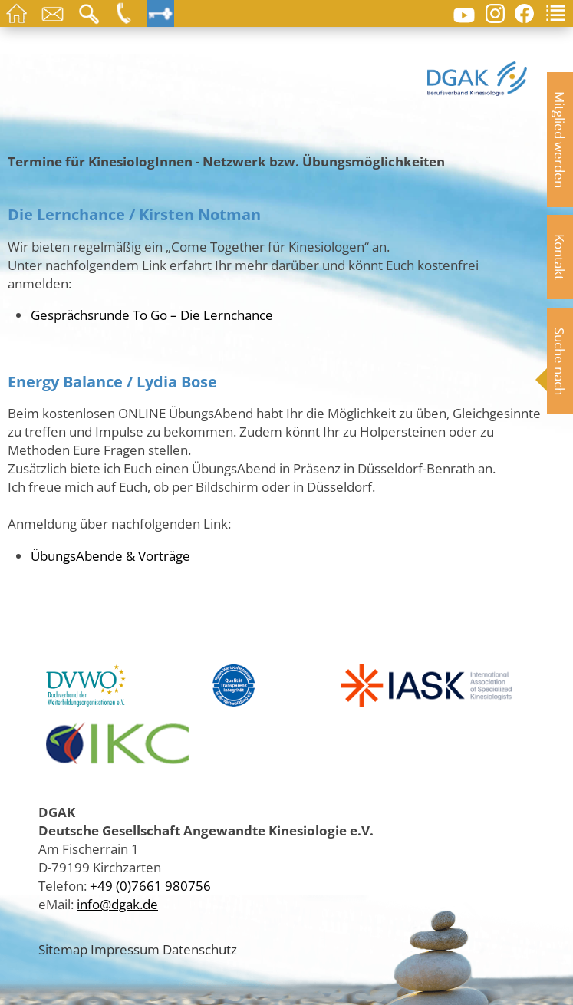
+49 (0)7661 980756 (150, 885)
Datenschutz (200, 949)
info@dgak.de (117, 904)
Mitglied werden (560, 139)
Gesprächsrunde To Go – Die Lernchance (152, 314)
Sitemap (62, 949)
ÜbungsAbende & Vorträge (110, 555)
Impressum (125, 949)
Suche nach (560, 361)
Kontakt (560, 257)
